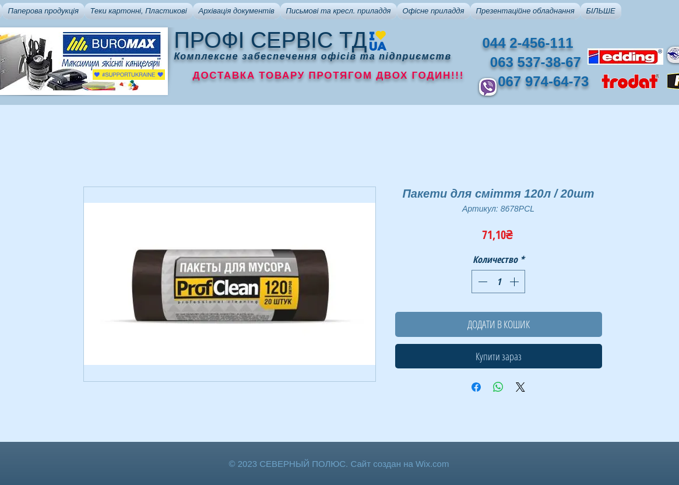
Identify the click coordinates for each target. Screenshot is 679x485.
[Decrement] (481, 281)
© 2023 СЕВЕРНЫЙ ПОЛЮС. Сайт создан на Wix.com (339, 464)
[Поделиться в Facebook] (476, 387)
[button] (43, 11)
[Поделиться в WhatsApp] (498, 387)
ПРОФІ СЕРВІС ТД (270, 40)
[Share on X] (520, 387)
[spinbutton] (498, 281)
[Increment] (515, 281)
